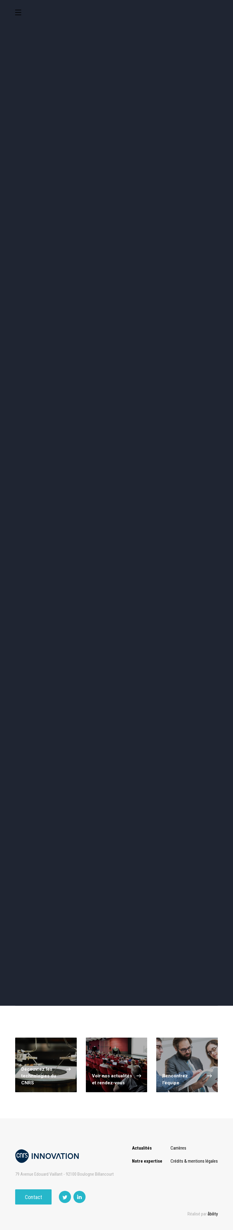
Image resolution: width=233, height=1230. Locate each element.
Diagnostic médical (142, 227)
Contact (33, 1197)
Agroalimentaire (38, 202)
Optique (38, 253)
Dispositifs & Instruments (143, 201)
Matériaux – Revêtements (194, 227)
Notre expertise (147, 1161)
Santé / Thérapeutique (90, 227)
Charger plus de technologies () (116, 783)
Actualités (142, 1148)
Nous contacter (161, 970)
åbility (213, 1214)
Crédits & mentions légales (194, 1161)
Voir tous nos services (45, 943)
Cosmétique (90, 173)
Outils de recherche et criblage (116, 255)
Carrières (178, 1148)
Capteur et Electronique (195, 201)
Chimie (90, 202)
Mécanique (38, 228)
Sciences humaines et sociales (194, 174)
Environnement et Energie (38, 173)
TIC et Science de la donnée (142, 173)
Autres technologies (195, 253)
